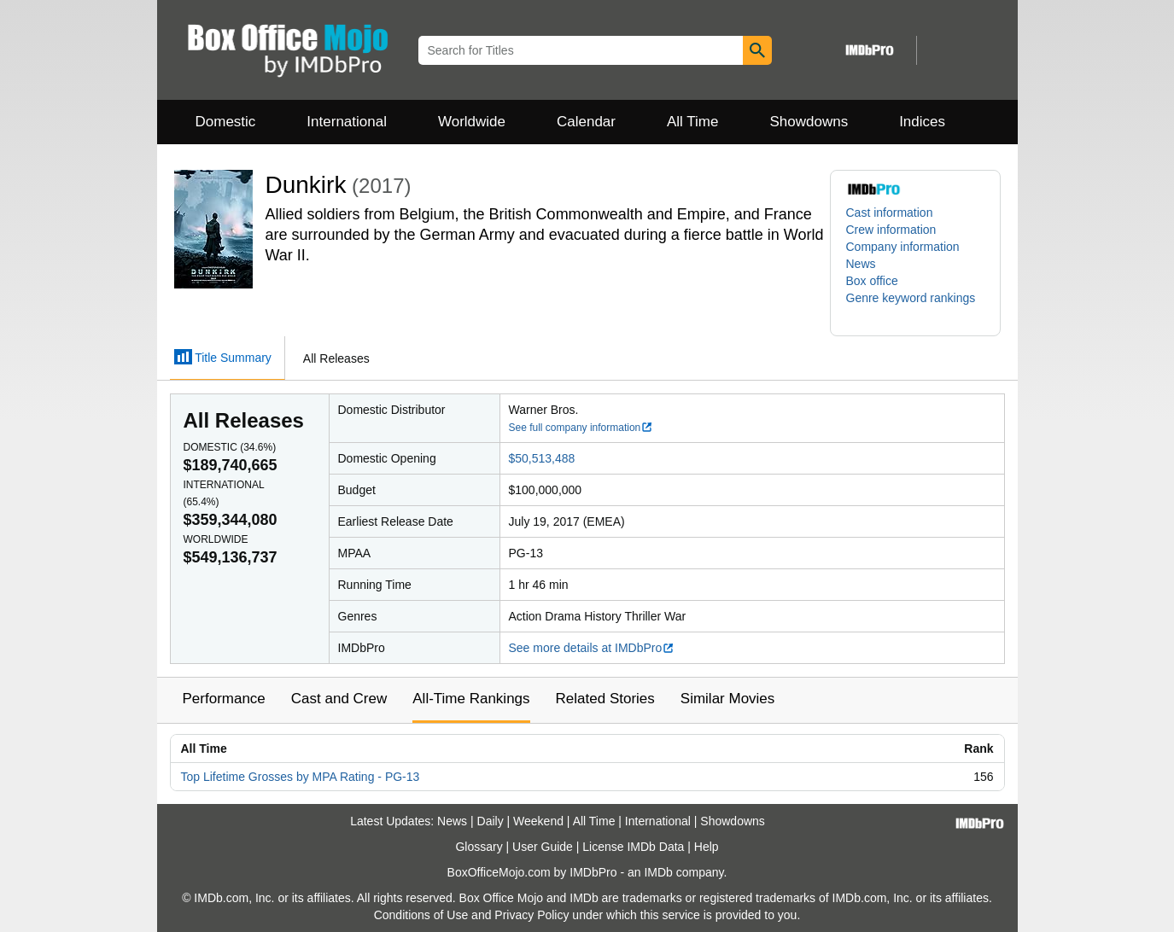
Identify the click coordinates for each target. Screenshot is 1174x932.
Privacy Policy (531, 915)
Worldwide (471, 122)
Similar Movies (727, 698)
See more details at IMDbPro (592, 648)
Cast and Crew (339, 698)
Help (706, 846)
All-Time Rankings (470, 698)
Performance (224, 698)
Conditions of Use (421, 915)
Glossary (478, 846)
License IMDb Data (633, 846)
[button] (915, 306)
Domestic (226, 122)
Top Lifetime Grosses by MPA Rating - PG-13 (300, 776)
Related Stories (605, 698)
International (347, 122)
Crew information (891, 229)
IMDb (658, 872)
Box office (872, 281)
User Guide (542, 846)
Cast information (889, 212)
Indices (922, 122)
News (861, 264)
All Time (692, 122)
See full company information (581, 428)
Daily (490, 821)
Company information (903, 246)
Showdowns (808, 122)
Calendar (586, 122)
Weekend (538, 821)
